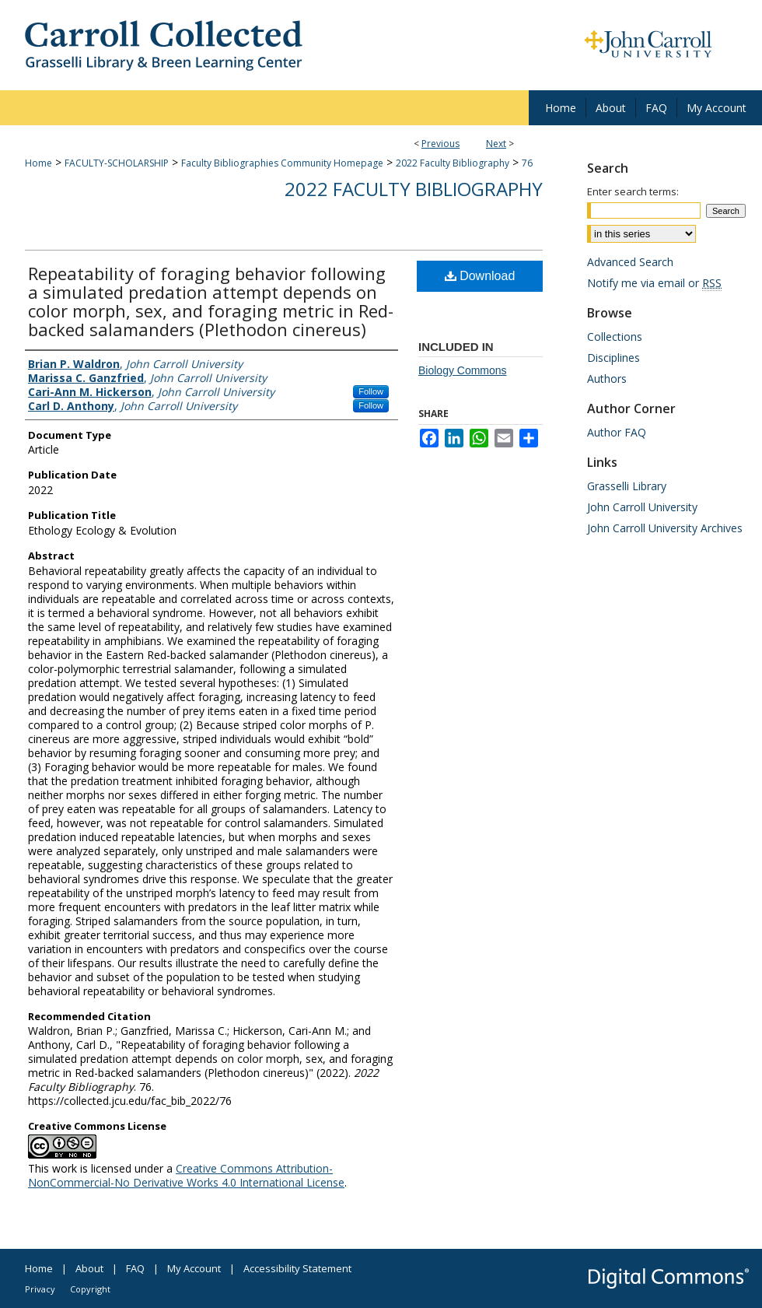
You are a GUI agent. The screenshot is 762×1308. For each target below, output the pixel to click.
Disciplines (613, 357)
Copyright (90, 1289)
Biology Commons (462, 370)
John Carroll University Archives (665, 528)
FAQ (135, 1268)
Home (38, 163)
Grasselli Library (626, 486)
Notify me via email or (654, 282)
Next (496, 143)
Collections (614, 336)
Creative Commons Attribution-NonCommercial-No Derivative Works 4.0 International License (186, 1175)
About (89, 1268)
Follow (370, 391)
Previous (440, 143)
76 (527, 163)
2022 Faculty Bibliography (452, 163)
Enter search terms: (633, 191)
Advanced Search (630, 261)
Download (480, 275)
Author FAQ (616, 432)
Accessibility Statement (297, 1268)
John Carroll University (642, 507)
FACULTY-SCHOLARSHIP (117, 163)
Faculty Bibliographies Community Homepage (282, 163)
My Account (194, 1268)
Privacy (40, 1289)
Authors (607, 378)
